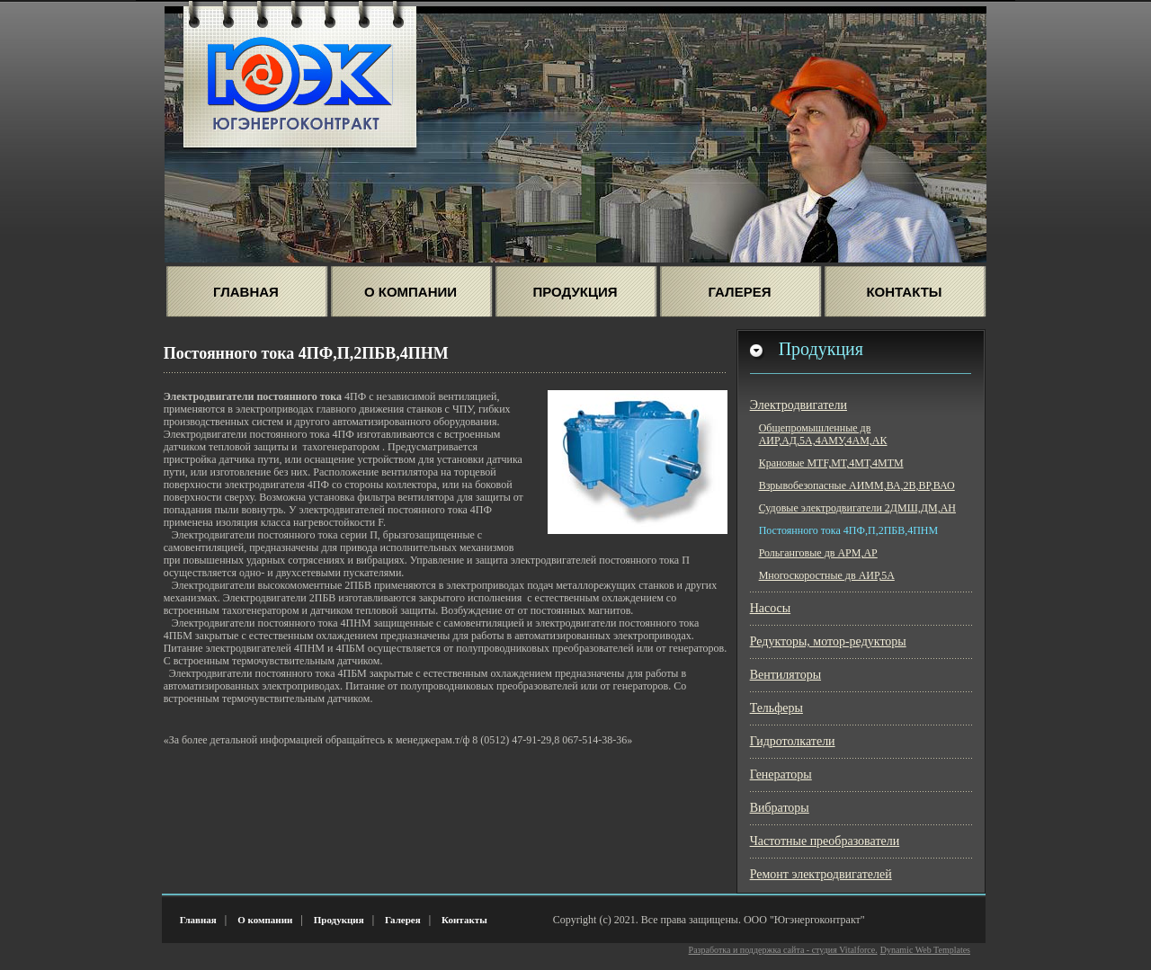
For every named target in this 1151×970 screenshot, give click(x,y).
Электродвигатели (798, 405)
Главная (246, 291)
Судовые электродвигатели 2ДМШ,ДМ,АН (857, 508)
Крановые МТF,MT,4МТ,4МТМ (831, 463)
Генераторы (781, 774)
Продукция (575, 291)
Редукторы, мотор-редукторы (828, 641)
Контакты (903, 291)
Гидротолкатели (792, 741)
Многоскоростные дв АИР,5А (827, 575)
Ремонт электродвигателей (821, 874)
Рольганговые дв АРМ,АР (818, 553)
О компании (264, 919)
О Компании (410, 291)
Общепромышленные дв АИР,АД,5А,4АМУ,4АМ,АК (823, 434)
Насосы (770, 608)
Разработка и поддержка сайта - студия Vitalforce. (783, 950)
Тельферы (776, 708)
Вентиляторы (785, 674)
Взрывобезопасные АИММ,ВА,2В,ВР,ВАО (857, 485)
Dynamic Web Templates (925, 950)
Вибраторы (779, 807)
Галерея (740, 291)
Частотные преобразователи (825, 841)
